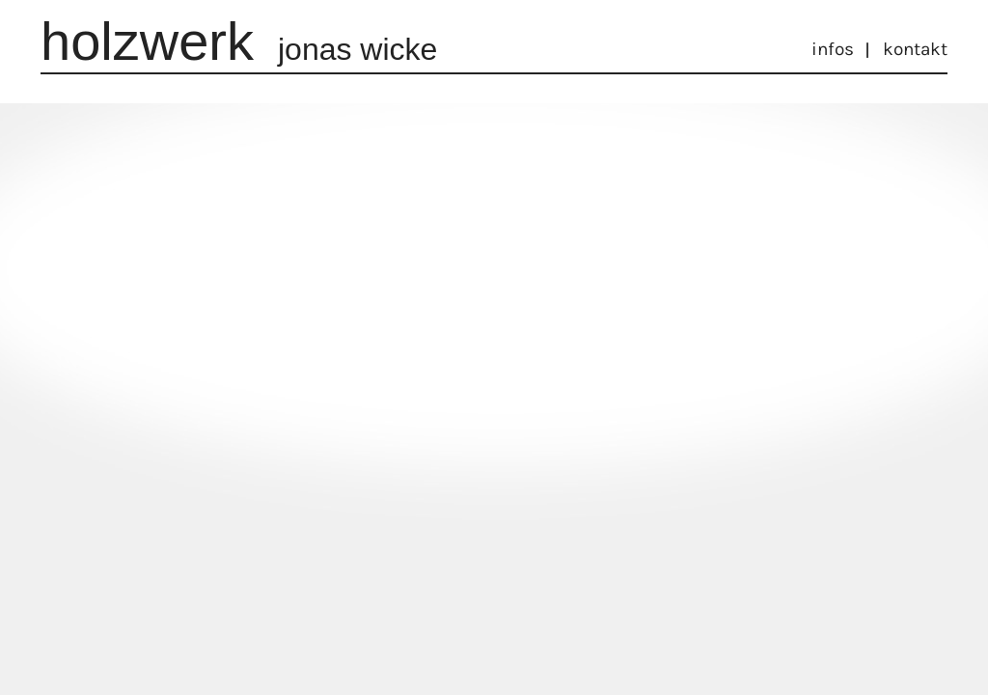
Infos (832, 49)
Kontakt (915, 49)
